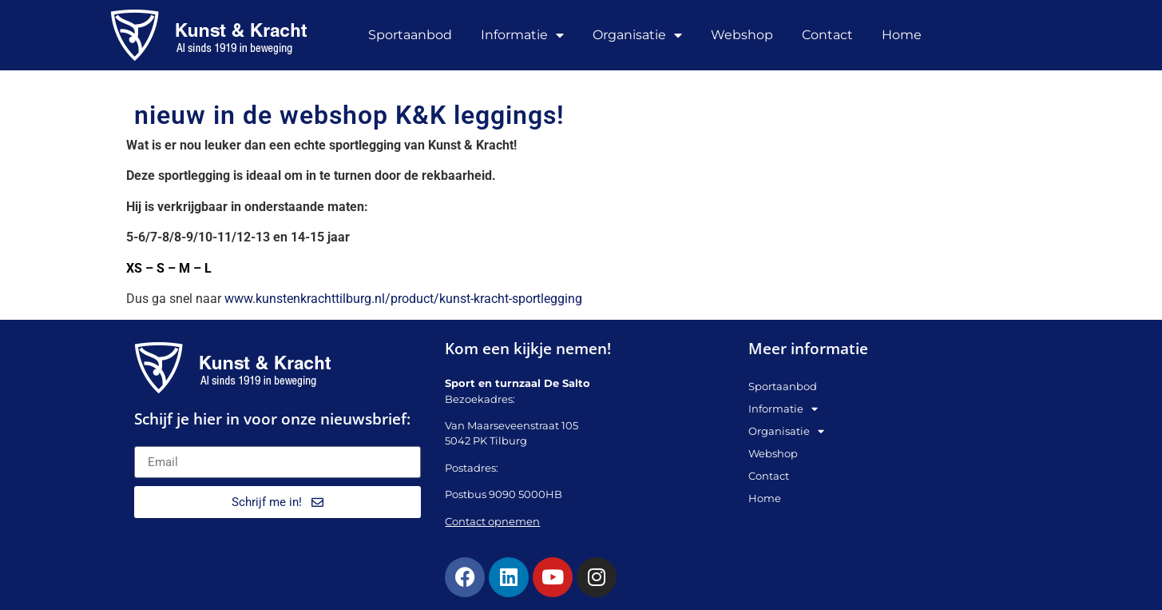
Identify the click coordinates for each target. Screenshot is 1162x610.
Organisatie (637, 35)
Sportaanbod (410, 34)
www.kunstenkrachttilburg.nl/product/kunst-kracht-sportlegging (403, 298)
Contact (827, 34)
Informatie (522, 35)
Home (902, 34)
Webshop (742, 34)
